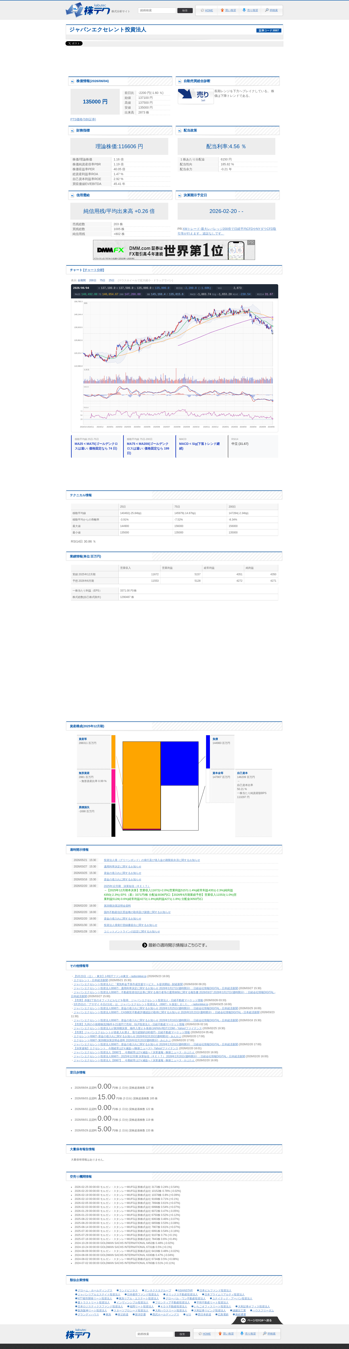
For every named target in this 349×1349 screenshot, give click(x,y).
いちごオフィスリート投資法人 (212, 1306)
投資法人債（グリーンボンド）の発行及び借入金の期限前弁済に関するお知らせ (152, 860)
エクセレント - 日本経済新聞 (91, 980)
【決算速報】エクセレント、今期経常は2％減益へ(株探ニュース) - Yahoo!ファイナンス (126, 1048)
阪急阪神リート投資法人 (92, 1310)
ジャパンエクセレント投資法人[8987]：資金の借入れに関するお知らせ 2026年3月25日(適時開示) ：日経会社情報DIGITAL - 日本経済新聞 (156, 1008)
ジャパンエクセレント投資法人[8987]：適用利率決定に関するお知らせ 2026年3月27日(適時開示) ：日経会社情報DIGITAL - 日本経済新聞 (156, 988)
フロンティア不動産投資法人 (172, 1302)
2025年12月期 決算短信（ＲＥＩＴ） (127, 886)
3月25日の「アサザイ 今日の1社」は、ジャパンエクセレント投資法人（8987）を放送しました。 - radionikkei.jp (141, 1004)
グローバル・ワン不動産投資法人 (186, 1298)
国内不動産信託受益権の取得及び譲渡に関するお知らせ (137, 912)
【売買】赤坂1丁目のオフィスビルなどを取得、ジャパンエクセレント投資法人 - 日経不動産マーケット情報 (138, 1000)
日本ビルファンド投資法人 (215, 1290)
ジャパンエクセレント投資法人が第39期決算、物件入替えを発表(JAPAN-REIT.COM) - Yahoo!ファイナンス (138, 1028)
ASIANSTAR (185, 1290)
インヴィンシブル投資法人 (132, 1302)
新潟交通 (140, 1314)
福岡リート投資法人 (142, 1306)
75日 (102, 280)
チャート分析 (93, 270)
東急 (108, 1314)
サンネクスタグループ (157, 1290)
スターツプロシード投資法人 (131, 1310)
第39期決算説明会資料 (117, 905)
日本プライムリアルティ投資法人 (225, 1294)
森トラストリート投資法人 (94, 1302)
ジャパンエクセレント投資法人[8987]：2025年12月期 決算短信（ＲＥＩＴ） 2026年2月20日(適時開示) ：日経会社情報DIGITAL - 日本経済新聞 (159, 1056)
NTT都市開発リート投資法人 (95, 1298)
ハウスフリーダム (263, 1310)
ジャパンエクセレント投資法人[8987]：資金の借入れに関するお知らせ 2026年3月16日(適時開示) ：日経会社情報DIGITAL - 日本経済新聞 (156, 1020)
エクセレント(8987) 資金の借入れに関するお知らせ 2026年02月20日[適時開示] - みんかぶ (127, 1036)
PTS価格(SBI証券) (83, 119)
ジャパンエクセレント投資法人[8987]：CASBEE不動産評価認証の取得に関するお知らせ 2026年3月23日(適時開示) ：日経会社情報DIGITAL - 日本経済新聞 (167, 1012)
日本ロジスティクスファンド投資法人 (100, 1306)
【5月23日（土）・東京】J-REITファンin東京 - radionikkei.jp (110, 976)
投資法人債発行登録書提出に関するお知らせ (130, 925)
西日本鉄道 (204, 1314)
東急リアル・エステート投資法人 (139, 1298)
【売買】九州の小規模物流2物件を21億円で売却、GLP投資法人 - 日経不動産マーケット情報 (129, 1024)
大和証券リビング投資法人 (210, 1310)
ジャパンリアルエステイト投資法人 (99, 1294)
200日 (92, 280)
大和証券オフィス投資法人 (254, 1306)
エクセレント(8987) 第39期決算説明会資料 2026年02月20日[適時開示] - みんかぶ (122, 1040)
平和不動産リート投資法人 (213, 1302)
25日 (111, 280)
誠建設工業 (239, 1310)
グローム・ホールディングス (95, 1290)
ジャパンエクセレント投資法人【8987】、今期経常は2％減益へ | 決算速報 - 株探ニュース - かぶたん (134, 1052)
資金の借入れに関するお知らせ (122, 873)
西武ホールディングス (165, 1314)
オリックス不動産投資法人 (182, 1294)
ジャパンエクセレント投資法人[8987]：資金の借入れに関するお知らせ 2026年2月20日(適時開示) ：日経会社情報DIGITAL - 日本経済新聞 (156, 1044)
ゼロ (188, 1314)
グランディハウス (88, 1314)
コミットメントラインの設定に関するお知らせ (132, 931)
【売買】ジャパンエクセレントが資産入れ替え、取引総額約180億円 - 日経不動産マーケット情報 (132, 1032)
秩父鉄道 (123, 1314)
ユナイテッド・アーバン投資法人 (232, 1298)
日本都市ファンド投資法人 (143, 1294)
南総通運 (240, 1314)
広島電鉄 (223, 1314)
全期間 (82, 280)
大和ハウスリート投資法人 (171, 1310)
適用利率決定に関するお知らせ (122, 866)
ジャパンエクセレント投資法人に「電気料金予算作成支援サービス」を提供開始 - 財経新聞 (128, 984)
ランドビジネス (128, 1290)
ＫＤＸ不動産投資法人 (173, 1306)
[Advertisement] (174, 60)
